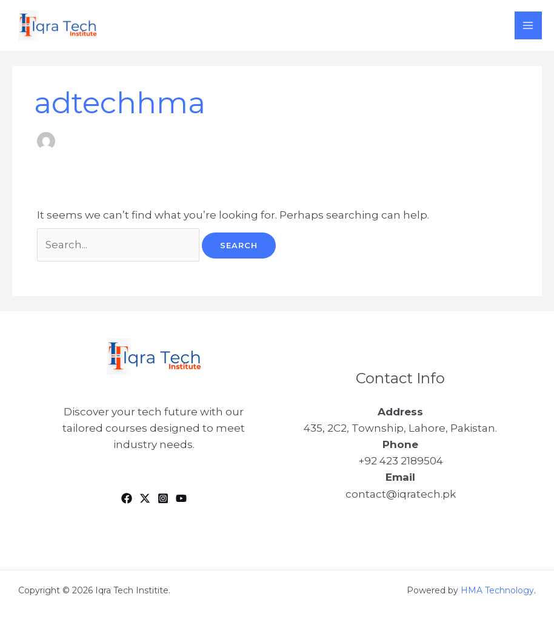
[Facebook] (126, 498)
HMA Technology (497, 590)
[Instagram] (163, 498)
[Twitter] (144, 498)
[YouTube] (181, 498)
